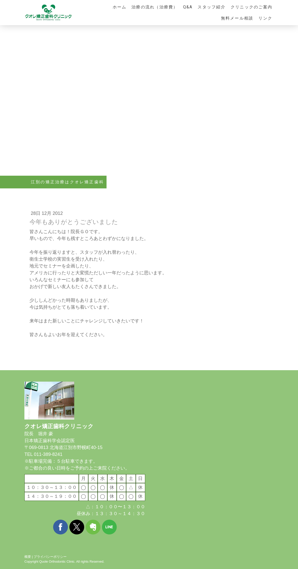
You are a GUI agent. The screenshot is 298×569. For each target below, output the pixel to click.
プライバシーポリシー (50, 557)
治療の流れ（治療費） (154, 7)
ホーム (120, 7)
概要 (27, 557)
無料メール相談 (237, 18)
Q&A (188, 7)
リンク (265, 18)
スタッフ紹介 (211, 7)
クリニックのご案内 (251, 7)
